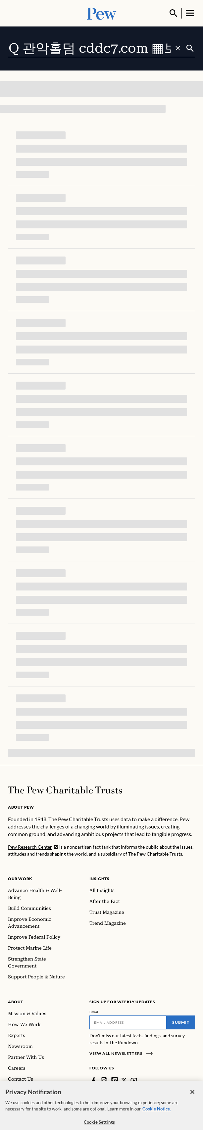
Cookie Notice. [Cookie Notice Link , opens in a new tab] (156, 1114)
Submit (180, 1022)
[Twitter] (124, 1080)
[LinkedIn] (115, 1080)
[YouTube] (134, 1080)
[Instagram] (104, 1080)
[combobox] (96, 48)
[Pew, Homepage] (102, 13)
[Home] (65, 790)
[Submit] (190, 48)
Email (93, 1011)
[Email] (128, 1022)
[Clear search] (178, 48)
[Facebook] (93, 1080)
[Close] (192, 1097)
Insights (99, 878)
